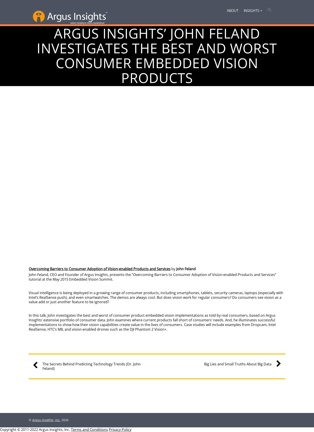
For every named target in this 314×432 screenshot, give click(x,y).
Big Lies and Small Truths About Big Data (241, 364)
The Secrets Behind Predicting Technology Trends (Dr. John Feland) (88, 366)
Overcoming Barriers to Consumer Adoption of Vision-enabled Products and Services (99, 268)
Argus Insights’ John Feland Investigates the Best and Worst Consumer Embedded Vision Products (157, 55)
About (233, 10)
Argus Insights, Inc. (46, 420)
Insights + (253, 10)
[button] (269, 10)
